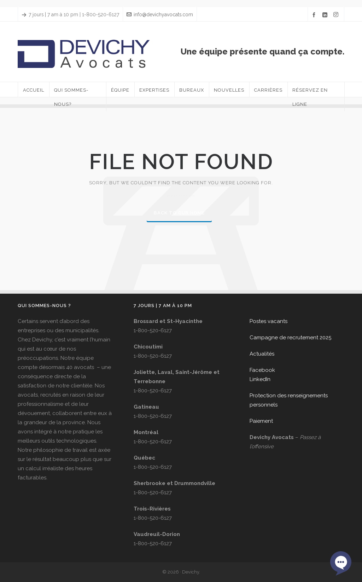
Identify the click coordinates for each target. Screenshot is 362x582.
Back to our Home (179, 212)
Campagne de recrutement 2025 (290, 337)
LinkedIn (260, 379)
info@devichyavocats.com (160, 14)
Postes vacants (268, 321)
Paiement (261, 421)
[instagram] (336, 14)
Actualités (262, 354)
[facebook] (315, 14)
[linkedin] (325, 14)
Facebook (262, 370)
